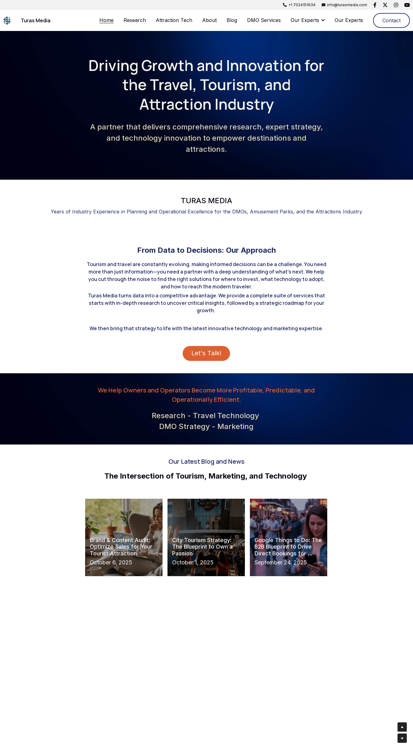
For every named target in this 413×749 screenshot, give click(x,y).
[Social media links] (374, 4)
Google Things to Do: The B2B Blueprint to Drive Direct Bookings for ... (288, 544)
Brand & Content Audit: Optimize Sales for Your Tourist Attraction (121, 544)
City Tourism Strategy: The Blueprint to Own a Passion (202, 544)
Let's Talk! (206, 352)
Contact (391, 20)
